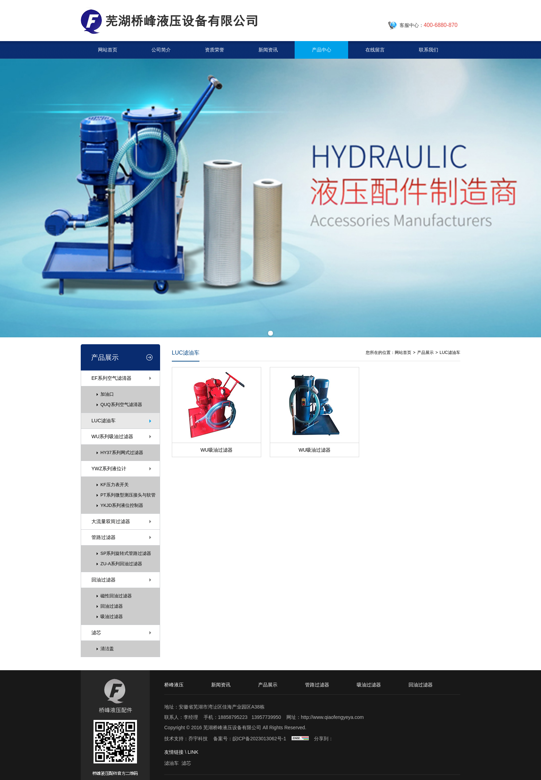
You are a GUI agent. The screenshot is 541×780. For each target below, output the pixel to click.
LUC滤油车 (103, 420)
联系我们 (428, 49)
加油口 (107, 394)
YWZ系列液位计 (108, 468)
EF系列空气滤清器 (111, 378)
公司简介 (161, 49)
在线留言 (375, 49)
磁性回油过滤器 (116, 595)
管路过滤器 (103, 537)
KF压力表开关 (114, 484)
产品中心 (321, 49)
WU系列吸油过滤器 (112, 436)
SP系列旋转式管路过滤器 (125, 553)
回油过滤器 (103, 579)
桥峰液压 (174, 684)
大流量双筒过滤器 (110, 521)
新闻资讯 (268, 49)
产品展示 (425, 352)
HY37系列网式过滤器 (121, 452)
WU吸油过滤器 (216, 450)
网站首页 (107, 49)
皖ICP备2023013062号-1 (259, 738)
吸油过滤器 (111, 616)
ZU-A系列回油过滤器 (121, 563)
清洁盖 (107, 648)
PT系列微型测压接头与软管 (128, 495)
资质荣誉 (214, 49)
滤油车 (171, 763)
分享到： (323, 738)
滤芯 (96, 632)
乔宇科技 (198, 738)
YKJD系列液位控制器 (121, 505)
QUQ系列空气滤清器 (121, 404)
